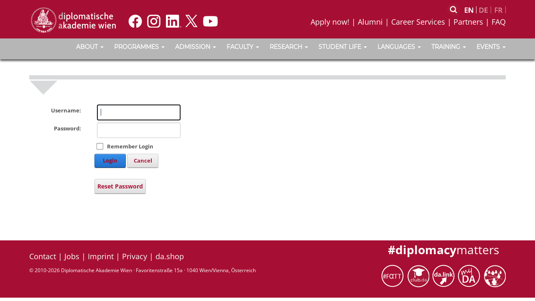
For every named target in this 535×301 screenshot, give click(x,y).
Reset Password (120, 186)
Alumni (370, 22)
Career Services (418, 22)
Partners (468, 22)
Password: (67, 128)
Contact (42, 256)
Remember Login (130, 146)
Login (110, 160)
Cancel (143, 160)
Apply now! (330, 22)
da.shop (169, 256)
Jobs (71, 256)
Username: (66, 110)
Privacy (134, 256)
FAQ (499, 22)
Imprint (101, 256)
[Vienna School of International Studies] (73, 19)
